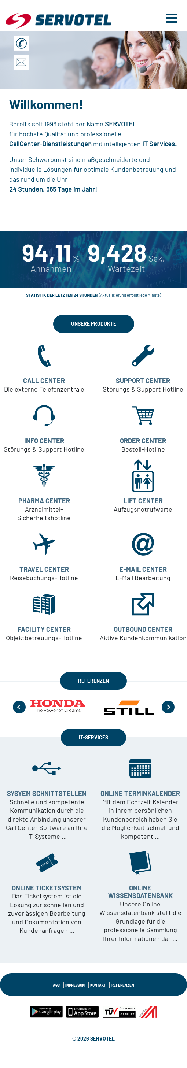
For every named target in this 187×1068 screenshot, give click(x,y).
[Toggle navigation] (171, 17)
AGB (56, 985)
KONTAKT (98, 985)
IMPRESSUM (75, 985)
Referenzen (122, 985)
